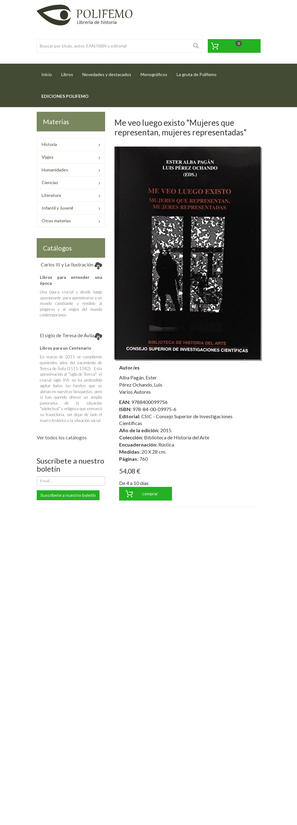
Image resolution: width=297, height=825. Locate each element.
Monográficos (154, 74)
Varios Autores (135, 392)
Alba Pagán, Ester (138, 377)
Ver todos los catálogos (62, 437)
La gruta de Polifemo (196, 74)
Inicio (49, 72)
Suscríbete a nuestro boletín (68, 495)
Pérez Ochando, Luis (140, 385)
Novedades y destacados (106, 74)
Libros (67, 74)
